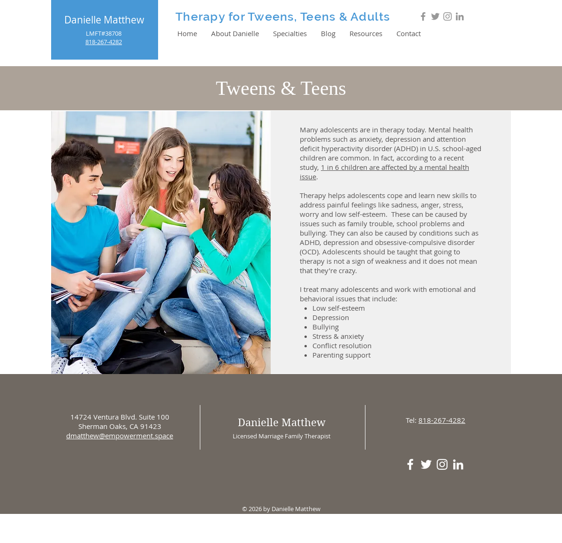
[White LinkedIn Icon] (458, 464)
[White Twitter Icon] (426, 464)
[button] (290, 33)
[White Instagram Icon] (442, 464)
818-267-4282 (441, 420)
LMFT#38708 (104, 33)
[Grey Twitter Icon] (435, 16)
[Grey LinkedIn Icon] (459, 16)
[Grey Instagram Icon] (447, 16)
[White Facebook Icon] (410, 464)
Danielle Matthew (104, 19)
